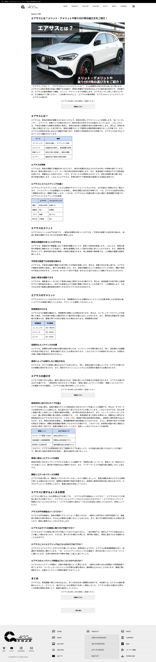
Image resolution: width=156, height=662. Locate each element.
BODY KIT (95, 656)
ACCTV (105, 6)
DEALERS (96, 6)
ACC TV (57, 656)
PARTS (114, 6)
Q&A (125, 644)
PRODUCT (75, 6)
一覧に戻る (78, 610)
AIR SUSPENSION (98, 644)
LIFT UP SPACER (98, 650)
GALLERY (85, 6)
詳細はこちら (78, 106)
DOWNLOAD (128, 656)
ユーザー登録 (128, 650)
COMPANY (123, 6)
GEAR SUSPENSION (99, 637)
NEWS (65, 6)
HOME (57, 631)
